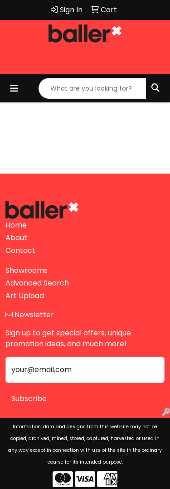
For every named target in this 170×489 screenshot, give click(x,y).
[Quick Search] (92, 88)
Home (16, 225)
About (16, 237)
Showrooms (26, 270)
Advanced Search (37, 283)
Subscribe (29, 398)
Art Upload (24, 295)
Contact (20, 250)
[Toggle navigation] (14, 88)
